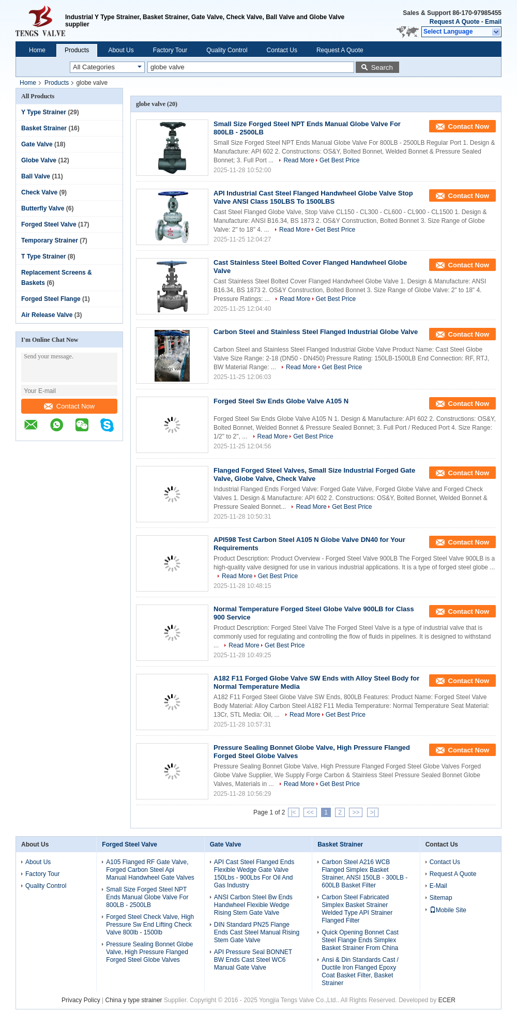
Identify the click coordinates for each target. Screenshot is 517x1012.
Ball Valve (35, 176)
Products (77, 50)
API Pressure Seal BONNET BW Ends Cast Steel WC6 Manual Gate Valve (253, 959)
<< (310, 812)
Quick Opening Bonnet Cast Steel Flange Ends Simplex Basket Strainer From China (360, 940)
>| (372, 812)
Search (382, 67)
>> (355, 812)
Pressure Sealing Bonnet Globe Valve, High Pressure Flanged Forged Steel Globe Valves (149, 952)
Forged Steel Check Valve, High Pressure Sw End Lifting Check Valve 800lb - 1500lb (150, 924)
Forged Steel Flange (51, 299)
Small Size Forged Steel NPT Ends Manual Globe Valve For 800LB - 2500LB (147, 897)
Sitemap (441, 897)
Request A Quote (454, 21)
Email (493, 21)
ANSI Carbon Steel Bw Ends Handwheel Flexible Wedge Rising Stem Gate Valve (253, 905)
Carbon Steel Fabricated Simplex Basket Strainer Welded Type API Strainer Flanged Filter (357, 909)
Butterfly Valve (42, 208)
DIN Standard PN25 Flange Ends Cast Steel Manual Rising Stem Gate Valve (256, 932)
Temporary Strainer (49, 240)
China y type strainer (133, 1000)
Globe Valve (38, 160)
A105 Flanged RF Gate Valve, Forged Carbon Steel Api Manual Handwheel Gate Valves (150, 869)
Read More (298, 160)
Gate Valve (37, 144)
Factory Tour (170, 50)
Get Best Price (339, 160)
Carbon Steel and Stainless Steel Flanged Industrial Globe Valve (316, 332)
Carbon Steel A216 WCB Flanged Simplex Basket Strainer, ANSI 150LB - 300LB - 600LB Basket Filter (364, 873)
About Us (120, 50)
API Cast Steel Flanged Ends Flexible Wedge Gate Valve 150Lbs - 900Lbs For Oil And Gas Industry (254, 873)
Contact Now (69, 406)
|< (293, 812)
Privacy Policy (81, 1000)
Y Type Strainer (43, 112)
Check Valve (39, 192)
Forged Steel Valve (49, 224)
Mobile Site (448, 910)
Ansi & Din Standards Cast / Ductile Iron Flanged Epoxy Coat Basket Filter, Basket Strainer (360, 971)
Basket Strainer (44, 128)
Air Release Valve (46, 315)
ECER (446, 1000)
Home (37, 50)
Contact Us (282, 50)
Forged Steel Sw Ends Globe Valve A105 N (281, 401)
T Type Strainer (43, 256)
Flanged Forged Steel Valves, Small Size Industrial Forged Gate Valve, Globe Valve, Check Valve (314, 474)
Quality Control (226, 50)
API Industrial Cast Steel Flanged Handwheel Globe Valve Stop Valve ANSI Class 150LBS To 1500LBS (313, 197)
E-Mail (438, 885)
